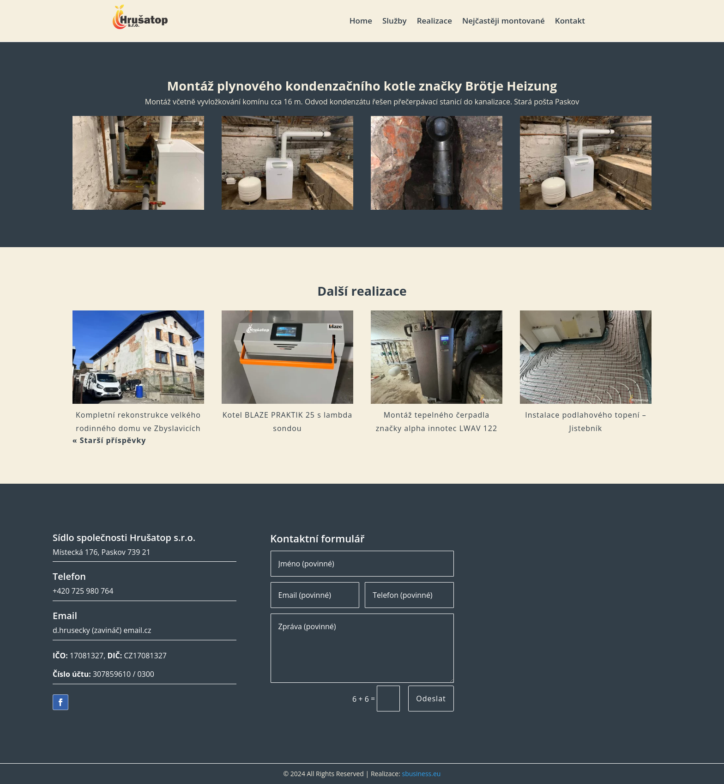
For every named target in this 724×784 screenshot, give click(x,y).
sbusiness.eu (421, 773)
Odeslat (431, 698)
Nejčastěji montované (503, 22)
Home (361, 22)
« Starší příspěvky (109, 440)
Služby (394, 22)
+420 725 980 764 (83, 591)
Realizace (434, 22)
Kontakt (570, 22)
